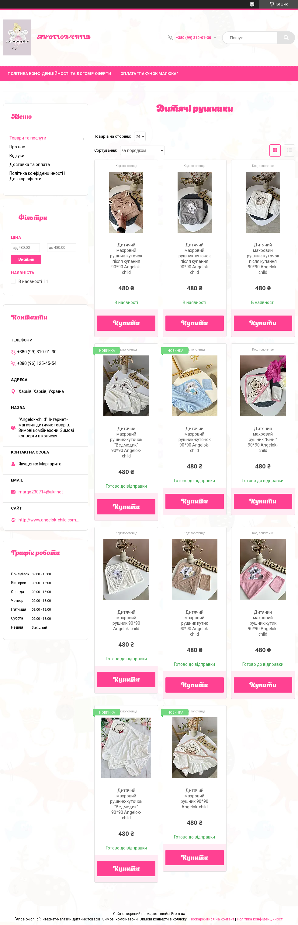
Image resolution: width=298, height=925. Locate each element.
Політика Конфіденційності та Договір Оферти (59, 73)
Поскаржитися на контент (211, 919)
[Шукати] (286, 37)
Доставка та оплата (29, 164)
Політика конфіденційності (260, 919)
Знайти (26, 260)
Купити (126, 324)
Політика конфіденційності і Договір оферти (37, 176)
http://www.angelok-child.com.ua (49, 519)
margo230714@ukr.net (41, 491)
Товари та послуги (27, 138)
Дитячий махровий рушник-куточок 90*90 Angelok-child (194, 439)
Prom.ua (178, 914)
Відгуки (16, 155)
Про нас (17, 146)
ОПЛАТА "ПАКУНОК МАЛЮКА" (149, 73)
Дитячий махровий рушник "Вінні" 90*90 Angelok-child (263, 439)
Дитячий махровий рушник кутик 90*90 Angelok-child (194, 623)
